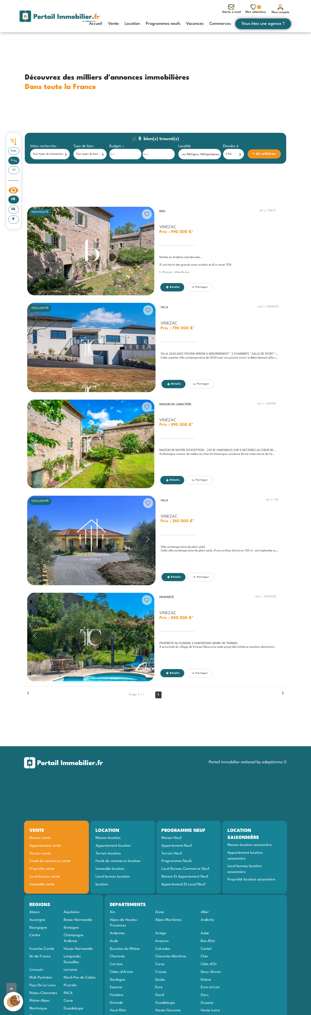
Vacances (195, 24)
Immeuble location (109, 869)
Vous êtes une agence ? (263, 24)
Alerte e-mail (231, 9)
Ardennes (117, 933)
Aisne (159, 912)
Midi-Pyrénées (40, 977)
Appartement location (113, 845)
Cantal (206, 949)
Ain (112, 912)
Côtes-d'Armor (121, 972)
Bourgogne (38, 927)
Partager (200, 287)
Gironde (116, 1003)
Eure (159, 987)
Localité (184, 146)
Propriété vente (41, 869)
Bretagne (71, 927)
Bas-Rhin (208, 941)
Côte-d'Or (209, 964)
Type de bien (83, 146)
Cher (204, 956)
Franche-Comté (41, 949)
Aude (114, 941)
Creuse (160, 972)
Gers (204, 995)
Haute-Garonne (168, 1010)
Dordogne (117, 979)
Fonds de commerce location (117, 861)
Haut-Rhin (118, 1010)
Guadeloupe (73, 1008)
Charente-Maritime (170, 956)
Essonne (116, 987)
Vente (113, 24)
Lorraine (70, 969)
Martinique (38, 1008)
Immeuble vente (42, 884)
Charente (117, 956)
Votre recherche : (44, 146)
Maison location (108, 838)
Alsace (34, 912)
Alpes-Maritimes (168, 920)
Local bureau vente (44, 876)
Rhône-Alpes (39, 1000)
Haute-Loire (210, 1010)
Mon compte (280, 9)
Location (132, 24)
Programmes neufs (163, 24)
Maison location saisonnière (249, 845)
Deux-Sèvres (211, 972)
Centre (34, 935)
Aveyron (162, 941)
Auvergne (37, 920)
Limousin (36, 969)
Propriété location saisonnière (251, 879)
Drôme (206, 979)
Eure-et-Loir (210, 987)
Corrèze (116, 964)
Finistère (116, 995)
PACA (68, 993)
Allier (205, 912)
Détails (173, 287)
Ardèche (207, 920)
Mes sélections (255, 9)
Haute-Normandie (78, 949)
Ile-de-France (40, 956)
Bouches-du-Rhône (125, 949)
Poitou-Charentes (43, 993)
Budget (115, 146)
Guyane (207, 1003)
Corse (68, 1000)
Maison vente (40, 838)
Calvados (162, 949)
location (101, 884)
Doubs (160, 979)
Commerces (220, 24)
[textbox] (201, 154)
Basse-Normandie (78, 920)
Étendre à (231, 146)
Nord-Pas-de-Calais (79, 977)
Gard (159, 995)
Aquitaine (71, 912)
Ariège (160, 933)
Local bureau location (112, 876)
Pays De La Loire (42, 985)
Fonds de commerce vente (50, 861)
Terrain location (108, 853)
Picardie (70, 985)
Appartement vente (45, 845)
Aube (205, 933)
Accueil (95, 24)
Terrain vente (40, 853)
